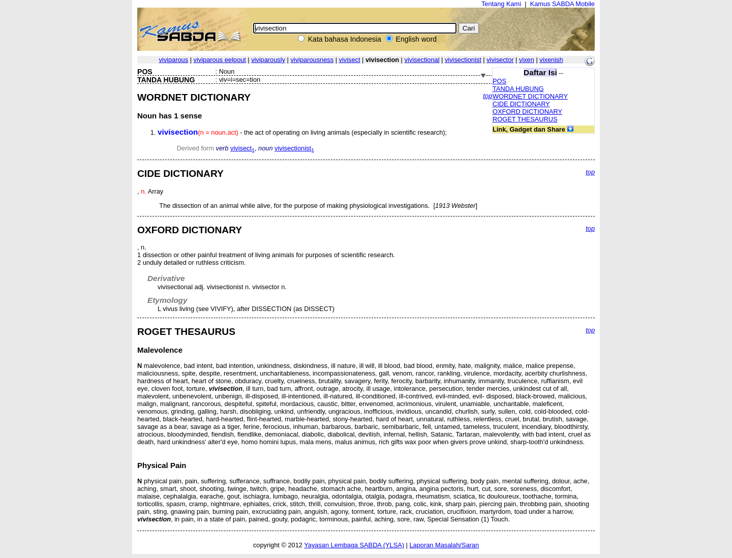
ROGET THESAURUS (525, 119)
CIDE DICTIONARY (521, 104)
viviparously (268, 60)
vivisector (499, 60)
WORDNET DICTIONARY (530, 96)
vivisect (349, 60)
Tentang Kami (501, 4)
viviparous (173, 60)
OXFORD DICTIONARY (527, 111)
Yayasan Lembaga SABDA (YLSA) (354, 545)
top (487, 96)
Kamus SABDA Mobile (562, 4)
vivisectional (422, 60)
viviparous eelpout (220, 60)
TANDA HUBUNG (518, 88)
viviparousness (311, 60)
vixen (526, 60)
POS (499, 81)
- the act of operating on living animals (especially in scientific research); (302, 132)
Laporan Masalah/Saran (444, 545)
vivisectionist (463, 60)
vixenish (551, 60)
